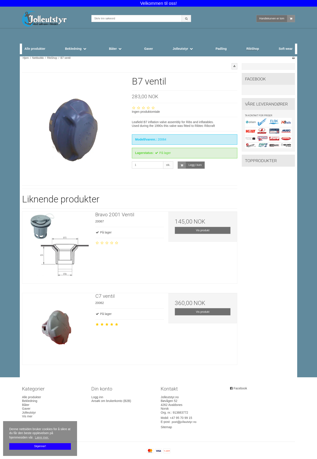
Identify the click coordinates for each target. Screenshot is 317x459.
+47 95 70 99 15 (181, 418)
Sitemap (166, 427)
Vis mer (27, 416)
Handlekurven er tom (277, 18)
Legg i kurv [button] (190, 165)
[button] (234, 66)
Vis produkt (202, 230)
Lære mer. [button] (42, 437)
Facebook (240, 388)
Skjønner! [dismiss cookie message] (40, 446)
